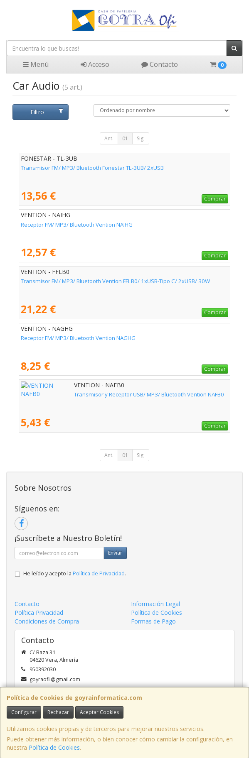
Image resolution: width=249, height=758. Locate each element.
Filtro (46, 112)
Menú (36, 64)
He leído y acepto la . (74, 573)
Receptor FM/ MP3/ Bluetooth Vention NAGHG (78, 338)
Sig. (141, 138)
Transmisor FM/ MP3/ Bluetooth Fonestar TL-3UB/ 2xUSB (92, 167)
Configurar (24, 712)
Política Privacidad (39, 612)
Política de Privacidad (99, 573)
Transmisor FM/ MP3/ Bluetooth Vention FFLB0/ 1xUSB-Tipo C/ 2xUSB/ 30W (115, 281)
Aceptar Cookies (99, 712)
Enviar (115, 552)
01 (125, 138)
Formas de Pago (153, 621)
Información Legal (155, 604)
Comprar (215, 198)
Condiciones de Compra (47, 621)
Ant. (108, 138)
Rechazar (58, 712)
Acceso (95, 64)
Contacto (159, 64)
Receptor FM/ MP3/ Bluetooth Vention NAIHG (77, 224)
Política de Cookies (54, 747)
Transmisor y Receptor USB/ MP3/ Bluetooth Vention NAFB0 (96, 394)
